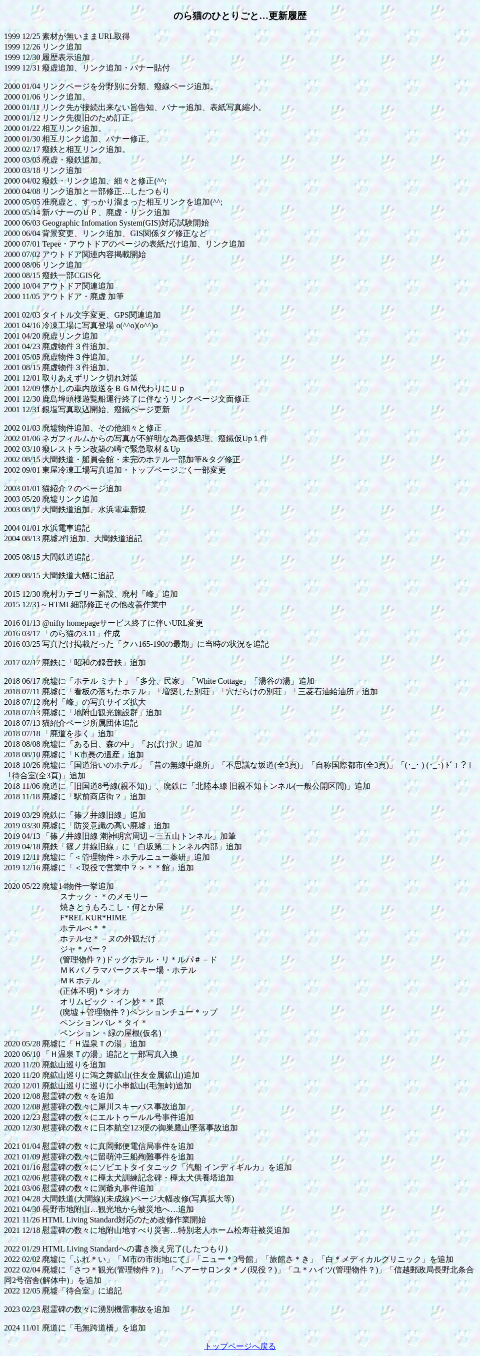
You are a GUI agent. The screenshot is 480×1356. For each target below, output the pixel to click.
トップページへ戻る (240, 1346)
